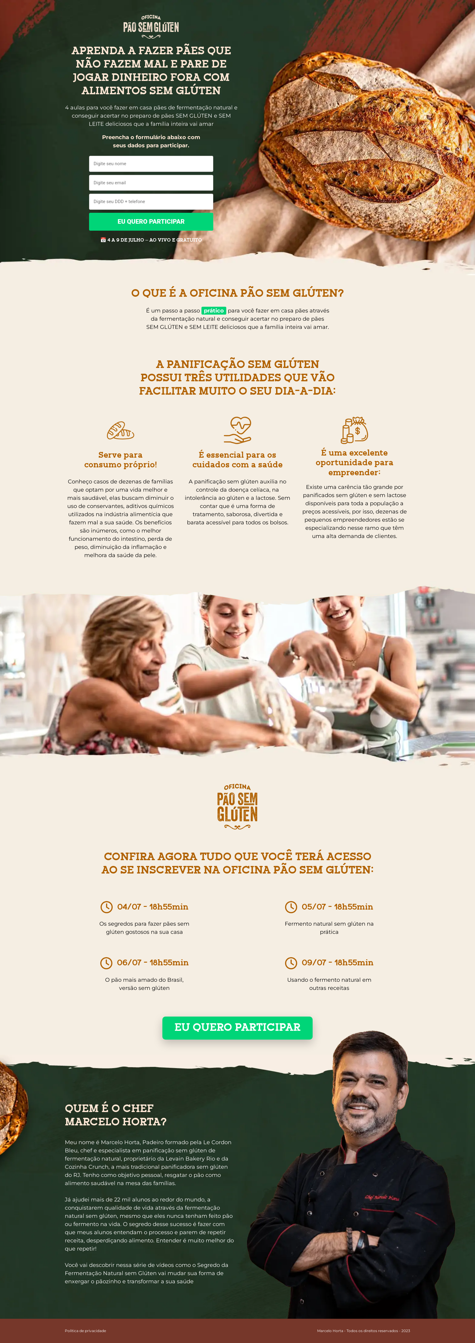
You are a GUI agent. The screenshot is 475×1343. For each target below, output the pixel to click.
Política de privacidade (85, 1330)
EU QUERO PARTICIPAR (151, 221)
